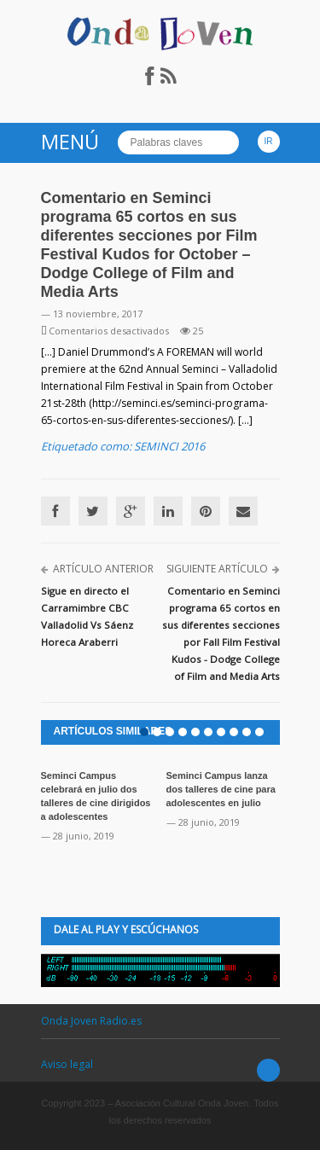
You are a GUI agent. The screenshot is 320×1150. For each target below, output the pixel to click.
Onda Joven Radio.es (91, 1021)
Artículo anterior (103, 568)
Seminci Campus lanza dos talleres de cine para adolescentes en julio (221, 789)
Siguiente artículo (217, 568)
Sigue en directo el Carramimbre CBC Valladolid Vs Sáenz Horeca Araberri (87, 616)
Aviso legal (67, 1064)
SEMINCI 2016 (169, 446)
